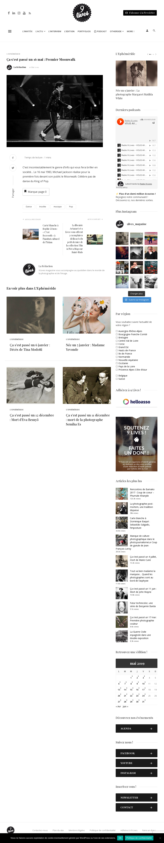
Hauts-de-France (127, 350)
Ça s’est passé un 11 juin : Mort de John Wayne (143, 590)
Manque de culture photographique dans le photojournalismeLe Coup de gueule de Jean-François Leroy (136, 542)
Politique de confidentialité (103, 830)
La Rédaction (20, 67)
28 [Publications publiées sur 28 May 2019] (125, 701)
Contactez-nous (40, 830)
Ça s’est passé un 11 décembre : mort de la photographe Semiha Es (88, 419)
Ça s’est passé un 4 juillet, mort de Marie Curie (143, 558)
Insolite (42, 206)
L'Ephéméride (13, 54)
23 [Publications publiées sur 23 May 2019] (137, 695)
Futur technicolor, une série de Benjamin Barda (143, 604)
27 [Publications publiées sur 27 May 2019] (119, 701)
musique (58, 206)
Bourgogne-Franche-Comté (132, 334)
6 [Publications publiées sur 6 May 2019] (118, 683)
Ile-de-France (125, 353)
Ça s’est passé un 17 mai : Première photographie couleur (143, 620)
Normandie (124, 356)
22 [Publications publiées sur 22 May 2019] (131, 695)
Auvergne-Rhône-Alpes (130, 331)
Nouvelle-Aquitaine (128, 360)
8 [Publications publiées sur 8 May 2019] (131, 683)
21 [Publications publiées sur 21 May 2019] (125, 695)
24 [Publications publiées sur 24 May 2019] (143, 695)
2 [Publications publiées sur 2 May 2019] (137, 677)
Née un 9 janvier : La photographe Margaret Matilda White (134, 94)
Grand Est (123, 347)
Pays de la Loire (126, 366)
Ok (120, 838)
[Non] (160, 838)
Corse (121, 343)
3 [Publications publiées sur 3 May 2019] (143, 677)
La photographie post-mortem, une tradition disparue (141, 507)
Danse (29, 206)
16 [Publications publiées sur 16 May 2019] (137, 689)
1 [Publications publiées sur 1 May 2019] (131, 677)
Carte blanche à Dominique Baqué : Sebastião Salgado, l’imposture (140, 523)
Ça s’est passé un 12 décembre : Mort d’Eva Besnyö (32, 417)
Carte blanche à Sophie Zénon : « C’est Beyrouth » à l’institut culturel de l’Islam (51, 234)
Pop (71, 206)
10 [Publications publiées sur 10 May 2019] (143, 683)
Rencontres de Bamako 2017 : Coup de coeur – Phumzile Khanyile (142, 492)
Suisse (121, 378)
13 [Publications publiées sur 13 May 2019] (119, 689)
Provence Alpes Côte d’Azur (132, 369)
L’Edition (69, 31)
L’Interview (54, 31)
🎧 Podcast (100, 31)
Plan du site (58, 830)
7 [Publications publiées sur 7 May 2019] (124, 683)
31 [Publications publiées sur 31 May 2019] (143, 701)
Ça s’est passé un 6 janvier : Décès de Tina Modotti (30, 347)
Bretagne (123, 337)
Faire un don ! (148, 830)
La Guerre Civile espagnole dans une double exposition (140, 635)
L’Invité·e (27, 31)
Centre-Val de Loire (128, 340)
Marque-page (35, 192)
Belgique (122, 375)
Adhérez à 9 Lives (129, 830)
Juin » (125, 706)
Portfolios (84, 31)
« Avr (118, 706)
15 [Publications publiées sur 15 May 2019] (131, 689)
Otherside (115, 31)
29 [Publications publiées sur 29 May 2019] (131, 701)
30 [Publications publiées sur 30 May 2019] (137, 701)
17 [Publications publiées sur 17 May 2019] (143, 689)
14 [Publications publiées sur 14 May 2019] (125, 689)
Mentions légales (77, 830)
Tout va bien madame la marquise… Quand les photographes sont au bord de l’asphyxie (142, 575)
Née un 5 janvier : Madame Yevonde (85, 347)
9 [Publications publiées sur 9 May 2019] (137, 683)
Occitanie (123, 363)
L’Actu (39, 31)
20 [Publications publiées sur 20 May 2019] (119, 695)
